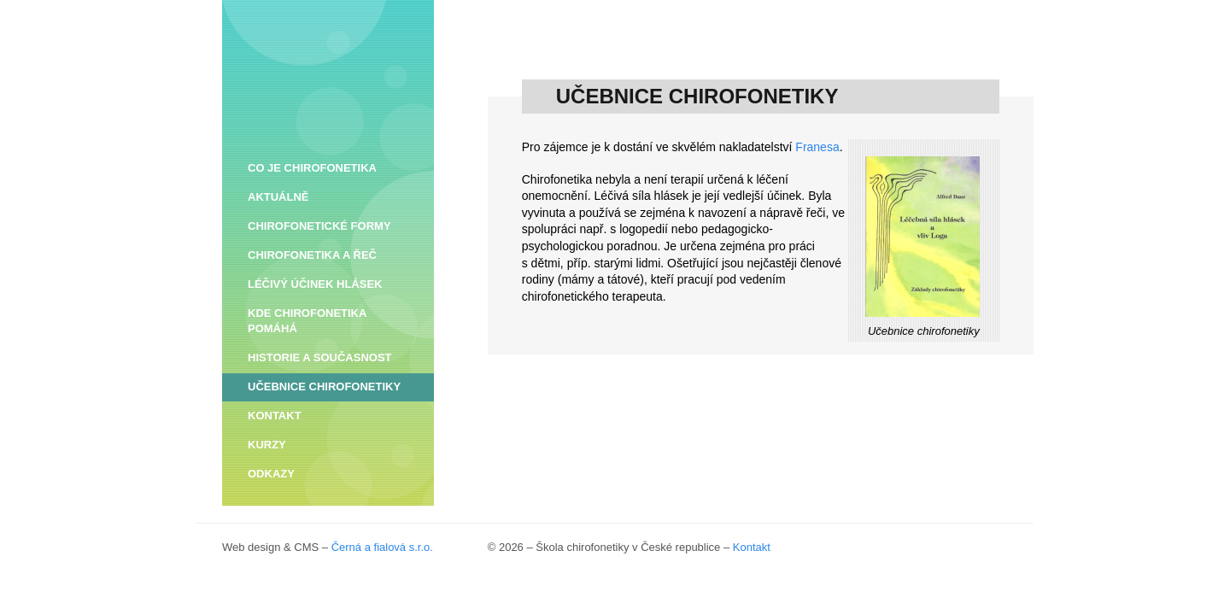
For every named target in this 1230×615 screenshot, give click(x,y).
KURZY (267, 444)
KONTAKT (275, 415)
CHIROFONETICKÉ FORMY (319, 226)
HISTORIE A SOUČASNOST (320, 357)
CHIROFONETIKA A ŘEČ (312, 255)
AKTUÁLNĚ (278, 196)
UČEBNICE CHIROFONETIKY (324, 386)
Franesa (817, 251)
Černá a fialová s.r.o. (382, 547)
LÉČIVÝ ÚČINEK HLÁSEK (315, 284)
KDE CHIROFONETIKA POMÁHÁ (307, 321)
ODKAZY (271, 473)
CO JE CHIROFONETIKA (312, 167)
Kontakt (751, 547)
